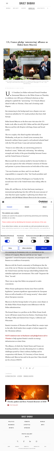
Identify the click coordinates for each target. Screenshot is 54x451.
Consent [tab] (9, 207)
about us (26, 446)
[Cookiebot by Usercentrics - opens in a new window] (40, 202)
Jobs (9, 446)
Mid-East (16, 8)
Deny (10, 248)
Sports (11, 428)
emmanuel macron (28, 376)
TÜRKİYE (27, 421)
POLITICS (11, 421)
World (8, 8)
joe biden (19, 376)
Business (11, 424)
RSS (45, 446)
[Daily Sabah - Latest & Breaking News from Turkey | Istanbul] (27, 3)
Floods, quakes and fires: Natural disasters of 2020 (26, 401)
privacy (17, 446)
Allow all (44, 248)
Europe (23, 8)
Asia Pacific (41, 8)
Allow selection (27, 248)
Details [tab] (27, 207)
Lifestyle (27, 424)
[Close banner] (51, 202)
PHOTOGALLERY (14, 405)
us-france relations (10, 376)
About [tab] (44, 207)
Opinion (27, 428)
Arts (42, 424)
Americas (31, 8)
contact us (36, 446)
